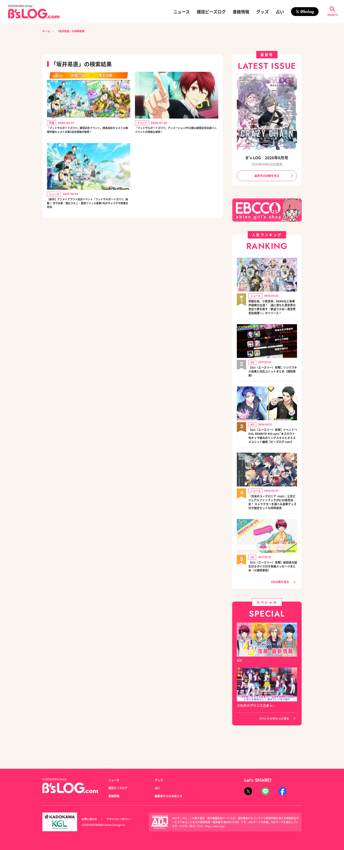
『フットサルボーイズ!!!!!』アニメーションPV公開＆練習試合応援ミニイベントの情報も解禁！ (176, 131)
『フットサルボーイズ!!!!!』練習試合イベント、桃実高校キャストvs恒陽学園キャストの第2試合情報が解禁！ (87, 134)
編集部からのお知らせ (171, 796)
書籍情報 (241, 11)
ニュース (181, 11)
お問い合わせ (91, 819)
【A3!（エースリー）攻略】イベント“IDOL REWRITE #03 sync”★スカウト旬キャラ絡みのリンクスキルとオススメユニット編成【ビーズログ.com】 (272, 446)
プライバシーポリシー (124, 819)
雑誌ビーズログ (211, 11)
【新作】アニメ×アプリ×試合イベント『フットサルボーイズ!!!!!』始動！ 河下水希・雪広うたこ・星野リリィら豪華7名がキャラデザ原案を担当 (87, 218)
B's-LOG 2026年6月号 (267, 157)
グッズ (262, 11)
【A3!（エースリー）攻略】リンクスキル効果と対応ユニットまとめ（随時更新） (272, 379)
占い (280, 11)
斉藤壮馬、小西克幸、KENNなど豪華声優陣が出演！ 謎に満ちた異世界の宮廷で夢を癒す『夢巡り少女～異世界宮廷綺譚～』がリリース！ (272, 311)
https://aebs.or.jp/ (216, 826)
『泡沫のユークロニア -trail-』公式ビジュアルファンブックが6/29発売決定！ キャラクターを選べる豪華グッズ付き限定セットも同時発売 (272, 518)
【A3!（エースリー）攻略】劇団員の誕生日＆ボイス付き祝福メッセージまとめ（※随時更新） (272, 586)
